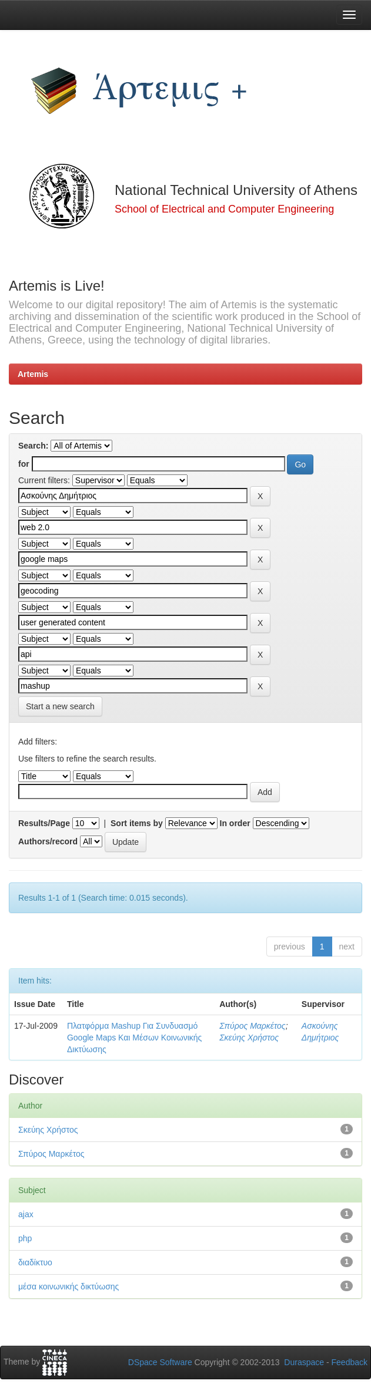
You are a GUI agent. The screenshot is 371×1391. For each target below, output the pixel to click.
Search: (33, 445)
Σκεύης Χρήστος (249, 1037)
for (23, 464)
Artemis (33, 374)
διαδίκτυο (35, 1262)
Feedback (349, 1362)
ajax (26, 1214)
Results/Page (44, 823)
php (25, 1238)
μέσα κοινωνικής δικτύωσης (68, 1286)
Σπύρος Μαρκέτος (252, 1025)
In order (235, 823)
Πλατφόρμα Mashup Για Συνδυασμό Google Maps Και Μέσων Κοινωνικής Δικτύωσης (134, 1037)
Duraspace (304, 1362)
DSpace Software (160, 1362)
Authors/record (48, 841)
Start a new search (60, 706)
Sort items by (137, 823)
